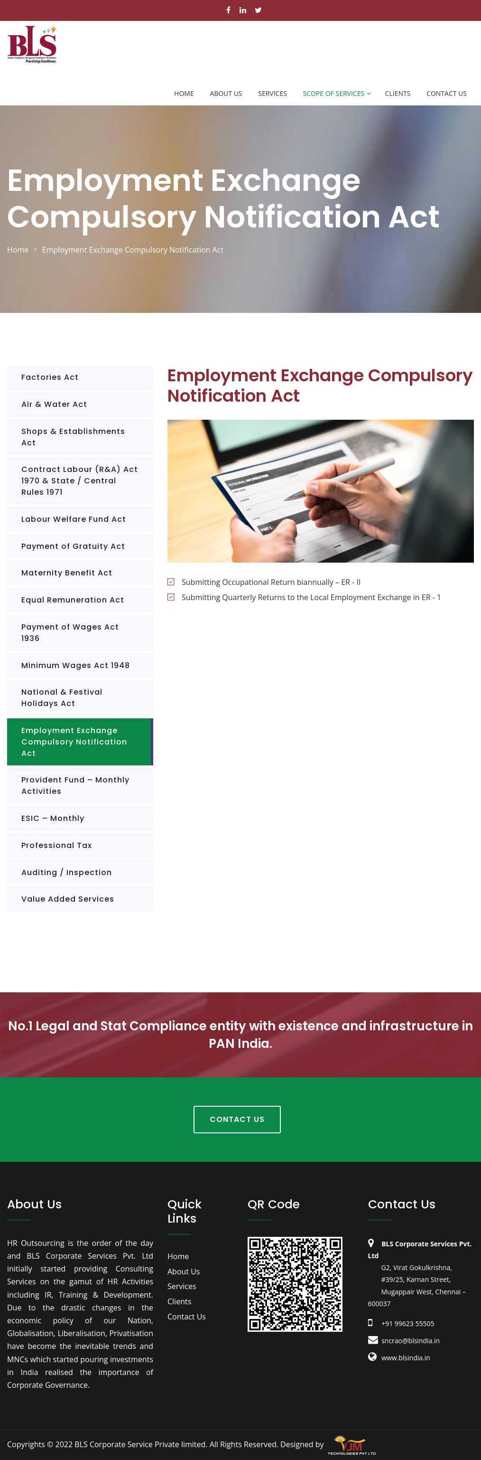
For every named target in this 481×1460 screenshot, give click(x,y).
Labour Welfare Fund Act (73, 519)
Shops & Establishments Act (73, 437)
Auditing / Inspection (66, 872)
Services (272, 93)
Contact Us (446, 93)
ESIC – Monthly (52, 818)
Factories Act (50, 377)
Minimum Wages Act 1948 (75, 665)
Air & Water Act (54, 404)
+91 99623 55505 (401, 1323)
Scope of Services (333, 93)
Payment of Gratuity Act (73, 546)
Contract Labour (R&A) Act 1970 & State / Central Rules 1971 (79, 481)
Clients (398, 93)
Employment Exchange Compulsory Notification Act (74, 742)
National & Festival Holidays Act (61, 698)
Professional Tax (56, 845)
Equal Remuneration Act (72, 599)
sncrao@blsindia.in (404, 1340)
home (17, 250)
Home (184, 93)
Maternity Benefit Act (66, 572)
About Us (226, 93)
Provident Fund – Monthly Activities (75, 785)
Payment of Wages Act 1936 (70, 633)
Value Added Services (67, 899)
